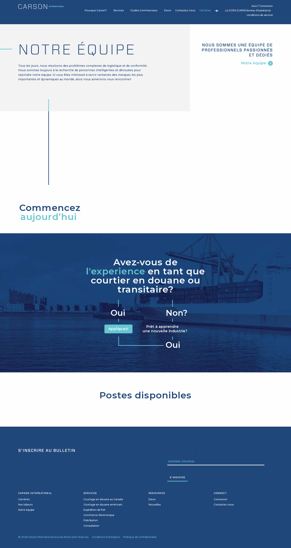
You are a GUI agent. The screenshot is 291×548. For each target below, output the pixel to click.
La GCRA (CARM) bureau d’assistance (248, 10)
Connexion (220, 499)
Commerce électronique (98, 515)
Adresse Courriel (182, 451)
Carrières (205, 10)
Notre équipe (253, 63)
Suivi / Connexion (262, 5)
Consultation (91, 525)
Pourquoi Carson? (96, 10)
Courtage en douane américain (102, 504)
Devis (167, 10)
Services (118, 10)
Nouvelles (155, 504)
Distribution (90, 520)
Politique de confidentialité (140, 537)
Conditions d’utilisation (106, 537)
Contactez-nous (185, 10)
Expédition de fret (94, 509)
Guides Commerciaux (143, 10)
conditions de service (260, 15)
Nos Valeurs (25, 504)
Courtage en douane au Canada (103, 499)
